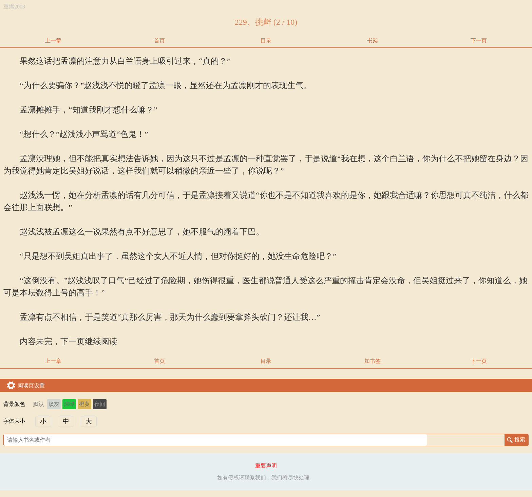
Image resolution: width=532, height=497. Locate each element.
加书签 (372, 361)
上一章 (53, 40)
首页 (159, 40)
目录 (266, 40)
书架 (372, 40)
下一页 (479, 40)
